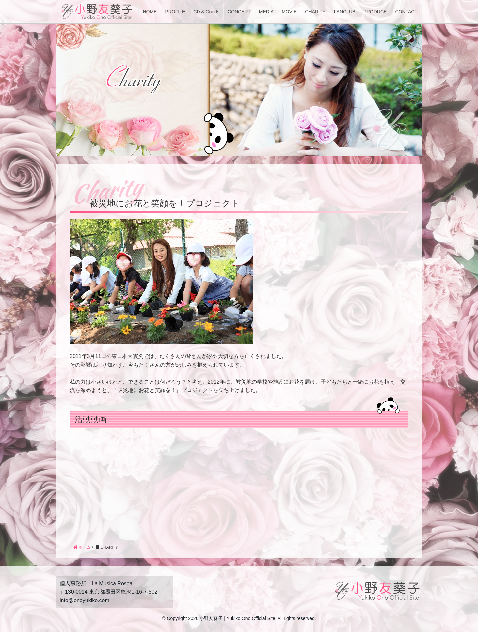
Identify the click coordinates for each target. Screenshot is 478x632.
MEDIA (266, 11)
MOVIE (289, 11)
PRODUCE (375, 11)
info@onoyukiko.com (84, 600)
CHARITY (315, 11)
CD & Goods (206, 11)
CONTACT (406, 11)
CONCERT (239, 11)
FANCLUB (345, 11)
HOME (150, 11)
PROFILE (175, 11)
